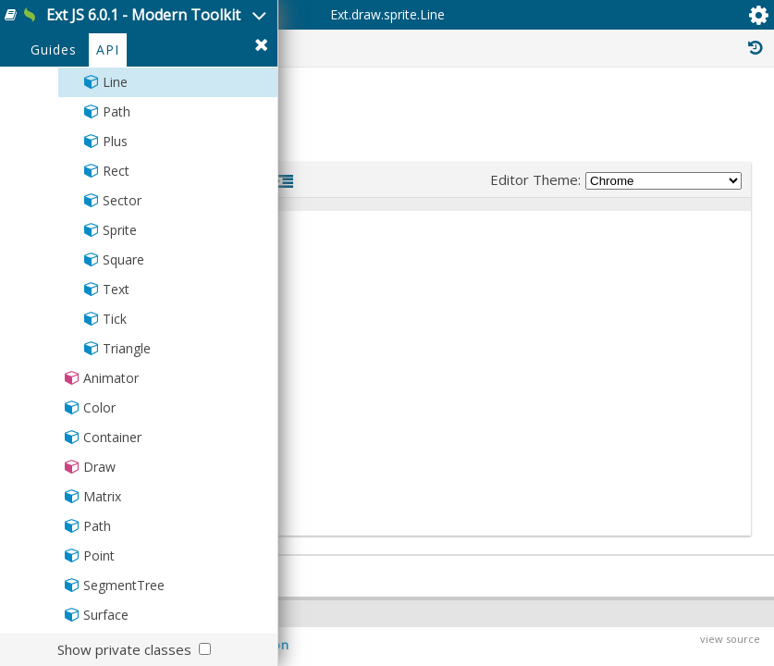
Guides (54, 49)
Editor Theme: (616, 180)
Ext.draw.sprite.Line (387, 14)
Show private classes (124, 649)
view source (730, 639)
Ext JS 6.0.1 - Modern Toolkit (143, 15)
